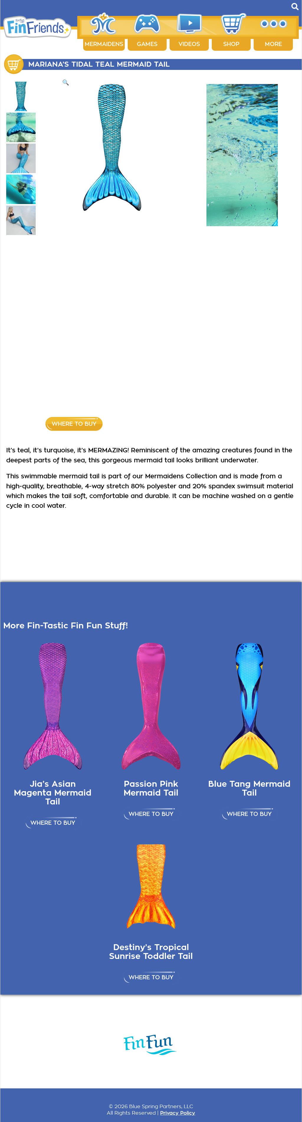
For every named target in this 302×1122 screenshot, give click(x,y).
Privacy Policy (177, 1113)
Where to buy (74, 424)
